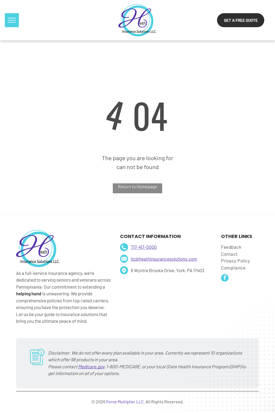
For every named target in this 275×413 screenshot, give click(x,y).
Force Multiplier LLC (125, 401)
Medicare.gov (91, 366)
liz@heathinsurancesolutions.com (164, 258)
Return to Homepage (137, 186)
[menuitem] (239, 247)
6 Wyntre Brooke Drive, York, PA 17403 (167, 270)
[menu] (12, 20)
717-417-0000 (144, 247)
